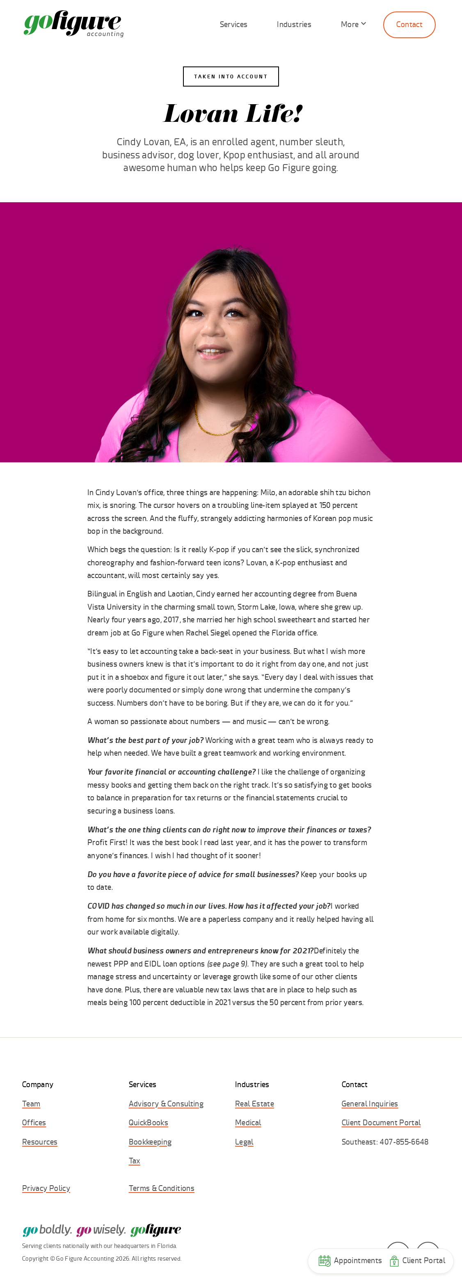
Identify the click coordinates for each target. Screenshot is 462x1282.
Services (234, 24)
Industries (294, 24)
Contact (409, 24)
